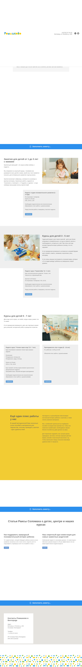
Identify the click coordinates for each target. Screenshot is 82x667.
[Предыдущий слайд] (45, 171)
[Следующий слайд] (75, 171)
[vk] (75, 33)
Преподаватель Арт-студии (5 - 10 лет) (57, 347)
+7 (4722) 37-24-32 (13, 629)
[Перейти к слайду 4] (23, 258)
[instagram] (78, 33)
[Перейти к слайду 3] (22, 258)
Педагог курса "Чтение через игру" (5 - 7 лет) (21, 347)
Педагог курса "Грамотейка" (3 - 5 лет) (37, 271)
